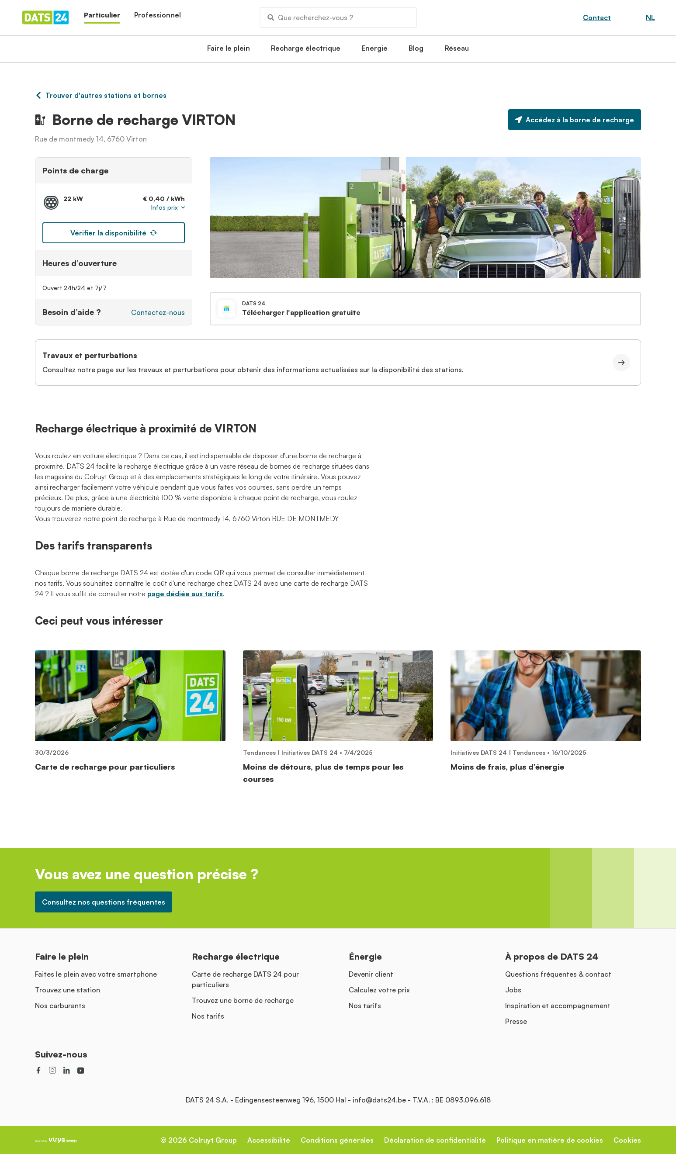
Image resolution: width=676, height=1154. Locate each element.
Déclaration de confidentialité (435, 1140)
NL (650, 17)
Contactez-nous (158, 312)
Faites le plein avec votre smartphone (96, 974)
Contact (597, 17)
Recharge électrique (305, 51)
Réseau (456, 51)
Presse (516, 1021)
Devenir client (371, 974)
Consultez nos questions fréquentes (103, 902)
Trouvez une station (67, 989)
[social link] (38, 1070)
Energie (374, 51)
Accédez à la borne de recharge (574, 119)
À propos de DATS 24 (551, 956)
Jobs (513, 989)
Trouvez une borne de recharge (243, 1000)
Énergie (365, 956)
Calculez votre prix (379, 989)
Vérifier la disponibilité (113, 232)
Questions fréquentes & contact (558, 974)
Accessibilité (268, 1140)
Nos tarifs (208, 1016)
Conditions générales (337, 1140)
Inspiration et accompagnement (557, 1005)
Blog (416, 51)
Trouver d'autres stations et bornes (100, 95)
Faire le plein (228, 51)
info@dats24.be (379, 1099)
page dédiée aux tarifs (185, 593)
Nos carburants (60, 1005)
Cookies (627, 1140)
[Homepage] (45, 17)
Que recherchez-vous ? (310, 17)
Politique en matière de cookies (549, 1140)
